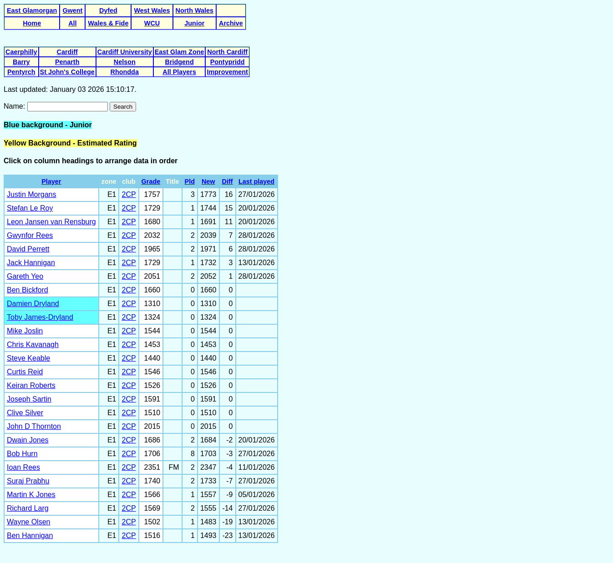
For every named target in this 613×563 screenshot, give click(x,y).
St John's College (67, 71)
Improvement (227, 71)
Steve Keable (28, 358)
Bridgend (179, 61)
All (72, 23)
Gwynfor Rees (30, 235)
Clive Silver (25, 413)
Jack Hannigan (31, 262)
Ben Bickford (27, 290)
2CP (129, 194)
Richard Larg (28, 508)
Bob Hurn (22, 453)
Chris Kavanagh (33, 344)
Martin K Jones (31, 494)
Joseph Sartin (29, 399)
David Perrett (28, 249)
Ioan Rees (23, 467)
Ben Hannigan (30, 535)
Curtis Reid (25, 372)
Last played (256, 181)
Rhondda (125, 71)
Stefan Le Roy (30, 208)
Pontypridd (227, 61)
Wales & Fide (108, 23)
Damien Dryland (33, 303)
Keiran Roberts (31, 385)
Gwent (72, 10)
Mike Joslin (25, 331)
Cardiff (66, 51)
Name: (15, 106)
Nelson (125, 61)
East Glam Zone (179, 51)
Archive (231, 23)
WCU (152, 23)
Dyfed (108, 10)
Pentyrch (21, 71)
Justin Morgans (31, 194)
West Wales (152, 10)
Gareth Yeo (25, 276)
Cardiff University (124, 51)
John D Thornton (34, 426)
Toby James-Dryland (40, 317)
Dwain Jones (28, 440)
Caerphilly (21, 51)
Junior (194, 23)
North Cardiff (227, 51)
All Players (179, 71)
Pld (190, 181)
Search (122, 106)
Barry (21, 61)
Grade (151, 181)
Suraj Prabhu (28, 481)
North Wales (194, 10)
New (208, 181)
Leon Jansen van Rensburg (51, 222)
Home (32, 23)
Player (51, 181)
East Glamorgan (32, 10)
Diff (227, 181)
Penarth (67, 61)
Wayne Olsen (28, 522)
